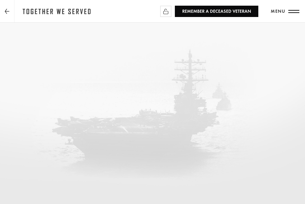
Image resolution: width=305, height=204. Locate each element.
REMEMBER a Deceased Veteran (216, 11)
